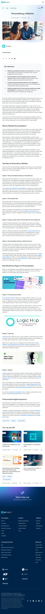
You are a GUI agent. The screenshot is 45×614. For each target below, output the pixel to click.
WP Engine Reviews (5, 525)
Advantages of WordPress (6, 549)
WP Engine (8, 46)
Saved (40, 8)
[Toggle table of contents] (42, 52)
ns (25, 188)
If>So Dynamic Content (8, 298)
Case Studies (3, 523)
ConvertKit (21, 344)
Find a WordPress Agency (6, 554)
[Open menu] (43, 2)
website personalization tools (16, 392)
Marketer (14, 420)
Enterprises (38, 520)
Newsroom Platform (22, 528)
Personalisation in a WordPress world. (32, 445)
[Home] (5, 2)
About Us (3, 520)
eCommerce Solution (22, 525)
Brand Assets (38, 554)
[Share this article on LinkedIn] (12, 58)
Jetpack (4, 373)
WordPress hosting (27, 415)
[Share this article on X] (9, 58)
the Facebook (11, 344)
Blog (7, 8)
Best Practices (14, 8)
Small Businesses (39, 525)
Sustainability (3, 535)
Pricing (19, 530)
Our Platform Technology (6, 528)
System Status (38, 557)
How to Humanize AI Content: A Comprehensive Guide (32, 469)
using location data (33, 230)
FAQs (37, 549)
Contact (2, 533)
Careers (2, 530)
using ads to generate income (31, 211)
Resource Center (39, 544)
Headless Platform (21, 523)
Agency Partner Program (6, 552)
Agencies (38, 523)
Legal (37, 562)
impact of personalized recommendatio (15, 188)
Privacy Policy (38, 559)
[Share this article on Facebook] (6, 58)
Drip (28, 344)
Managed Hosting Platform (23, 520)
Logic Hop (5, 336)
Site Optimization (7, 479)
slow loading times (23, 258)
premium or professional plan (23, 387)
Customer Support (39, 547)
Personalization (21, 420)
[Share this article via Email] (15, 58)
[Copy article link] (3, 58)
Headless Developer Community (7, 547)
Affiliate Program (4, 557)
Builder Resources (39, 552)
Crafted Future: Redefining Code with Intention (11, 445)
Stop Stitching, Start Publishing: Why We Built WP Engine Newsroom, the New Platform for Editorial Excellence (11, 470)
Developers (38, 528)
